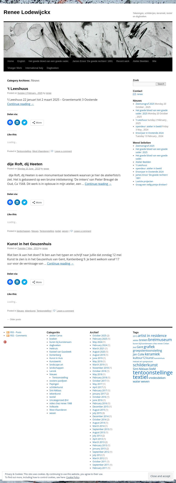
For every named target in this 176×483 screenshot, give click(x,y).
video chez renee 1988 (61, 403)
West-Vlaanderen (40, 151)
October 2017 (99, 380)
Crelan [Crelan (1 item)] (166, 343)
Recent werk (122, 61)
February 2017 (100, 390)
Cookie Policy (72, 477)
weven (65, 231)
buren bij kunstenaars (60, 342)
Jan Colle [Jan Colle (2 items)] (138, 354)
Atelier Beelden (141, 61)
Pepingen (54, 384)
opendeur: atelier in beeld (149, 126)
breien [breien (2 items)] (143, 340)
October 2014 (99, 419)
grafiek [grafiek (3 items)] (149, 346)
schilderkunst (56, 387)
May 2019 (97, 361)
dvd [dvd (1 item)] (134, 347)
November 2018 (101, 367)
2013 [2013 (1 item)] (135, 336)
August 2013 (99, 432)
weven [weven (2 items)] (145, 381)
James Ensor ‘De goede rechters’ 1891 (92, 61)
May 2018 (97, 374)
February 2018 (100, 377)
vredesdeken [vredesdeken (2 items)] (157, 378)
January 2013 (99, 448)
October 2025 (99, 335)
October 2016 (99, 396)
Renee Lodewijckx (27, 12)
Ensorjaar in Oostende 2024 (150, 132)
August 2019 (99, 354)
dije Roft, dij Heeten (24, 164)
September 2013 (101, 429)
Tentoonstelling (24, 151)
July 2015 (97, 413)
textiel (58, 231)
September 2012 (101, 451)
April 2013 (98, 438)
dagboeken (55, 345)
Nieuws (34, 231)
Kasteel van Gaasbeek (60, 351)
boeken (53, 338)
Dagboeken (53, 68)
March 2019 (99, 364)
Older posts (14, 319)
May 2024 (97, 342)
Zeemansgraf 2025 (145, 103)
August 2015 (99, 409)
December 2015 (101, 406)
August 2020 (99, 351)
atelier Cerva (56, 335)
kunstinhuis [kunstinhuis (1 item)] (159, 358)
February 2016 (100, 403)
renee (49, 93)
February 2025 (100, 338)
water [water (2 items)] (136, 381)
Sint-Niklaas (55, 390)
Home (11, 61)
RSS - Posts (15, 332)
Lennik (53, 371)
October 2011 (99, 461)
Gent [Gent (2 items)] (140, 347)
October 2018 (99, 371)
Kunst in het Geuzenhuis (29, 244)
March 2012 (99, 458)
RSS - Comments (18, 335)
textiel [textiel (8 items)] (140, 377)
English (21, 61)
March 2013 (99, 442)
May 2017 (97, 384)
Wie (154, 61)
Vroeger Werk (15, 68)
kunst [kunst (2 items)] (150, 358)
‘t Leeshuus (17, 89)
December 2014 (101, 416)
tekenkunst (30, 311)
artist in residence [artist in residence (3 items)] (152, 335)
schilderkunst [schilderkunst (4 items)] (145, 364)
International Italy (34, 68)
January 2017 (99, 393)
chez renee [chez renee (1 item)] (158, 343)
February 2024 (100, 345)
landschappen (23, 231)
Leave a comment (63, 151)
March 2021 (99, 348)
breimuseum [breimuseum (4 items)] (160, 339)
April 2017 (98, 387)
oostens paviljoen (58, 380)
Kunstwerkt (55, 361)
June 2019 (98, 358)
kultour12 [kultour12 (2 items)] (139, 358)
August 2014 (99, 422)
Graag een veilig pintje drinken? (151, 184)
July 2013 (97, 435)
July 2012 (97, 455)
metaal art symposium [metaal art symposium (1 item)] (143, 361)
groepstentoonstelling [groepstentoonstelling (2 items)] (147, 351)
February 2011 (100, 468)
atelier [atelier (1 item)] (135, 340)
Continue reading (20, 104)
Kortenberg (55, 354)
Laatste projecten (144, 181)
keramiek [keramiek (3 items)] (152, 354)
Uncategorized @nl (59, 400)
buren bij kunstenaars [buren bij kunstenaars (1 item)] (142, 343)
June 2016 (98, 400)
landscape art (56, 364)
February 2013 (100, 445)
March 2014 (99, 426)
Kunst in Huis (56, 358)
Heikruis (54, 348)
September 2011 (101, 464)
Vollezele (54, 406)
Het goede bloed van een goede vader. (49, 61)
